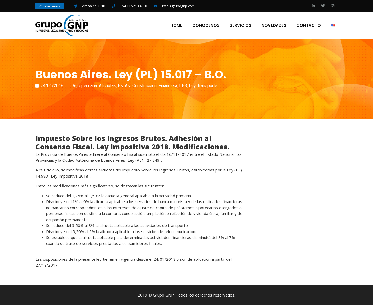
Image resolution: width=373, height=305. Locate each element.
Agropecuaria (85, 85)
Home (176, 25)
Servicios (240, 25)
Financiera (167, 85)
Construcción (144, 85)
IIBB (183, 85)
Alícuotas (107, 85)
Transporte (207, 85)
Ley (192, 85)
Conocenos (206, 25)
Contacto (308, 25)
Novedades (273, 25)
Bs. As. (124, 85)
